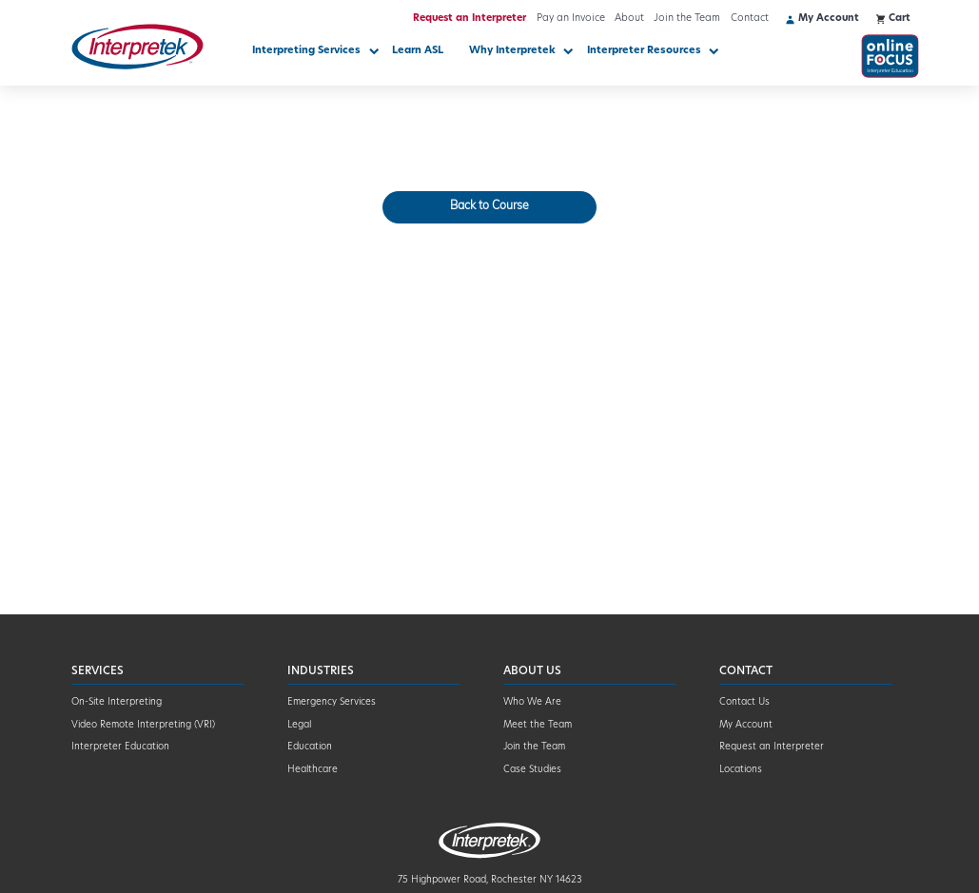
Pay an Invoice (571, 18)
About (629, 18)
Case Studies (532, 770)
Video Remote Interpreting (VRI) (143, 725)
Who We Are (532, 702)
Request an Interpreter (469, 18)
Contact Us (744, 702)
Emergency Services (331, 702)
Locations (740, 770)
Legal (299, 725)
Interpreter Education (120, 747)
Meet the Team (537, 725)
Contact (750, 18)
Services (97, 671)
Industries (320, 671)
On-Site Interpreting (116, 702)
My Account (746, 725)
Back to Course (489, 206)
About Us (532, 671)
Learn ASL (417, 51)
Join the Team (687, 18)
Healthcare (312, 770)
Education (309, 747)
